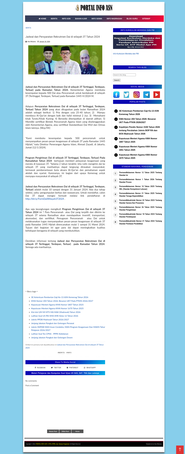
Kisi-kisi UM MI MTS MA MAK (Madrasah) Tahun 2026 (55, 312)
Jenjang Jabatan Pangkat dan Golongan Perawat (52, 323)
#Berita (61, 353)
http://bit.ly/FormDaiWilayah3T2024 (44, 198)
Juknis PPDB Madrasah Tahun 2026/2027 (50, 319)
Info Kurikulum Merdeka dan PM (126, 54)
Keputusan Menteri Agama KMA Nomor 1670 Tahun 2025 (57, 308)
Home (77, 431)
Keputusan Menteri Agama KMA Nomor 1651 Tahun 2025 (138, 148)
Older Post (65, 431)
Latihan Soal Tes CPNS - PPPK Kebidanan (49, 334)
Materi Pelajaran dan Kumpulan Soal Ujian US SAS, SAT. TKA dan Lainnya (65, 373)
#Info (68, 353)
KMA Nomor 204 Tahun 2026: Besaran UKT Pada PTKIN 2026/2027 (62, 301)
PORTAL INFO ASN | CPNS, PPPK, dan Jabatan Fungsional (52, 444)
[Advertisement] (65, 272)
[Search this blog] (124, 74)
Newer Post (53, 431)
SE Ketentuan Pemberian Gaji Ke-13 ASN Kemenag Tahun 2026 (59, 297)
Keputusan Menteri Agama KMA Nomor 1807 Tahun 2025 (57, 304)
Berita (28, 28)
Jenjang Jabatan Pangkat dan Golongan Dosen (52, 337)
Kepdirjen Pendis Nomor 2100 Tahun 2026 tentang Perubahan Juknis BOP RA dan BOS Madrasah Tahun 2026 (139, 130)
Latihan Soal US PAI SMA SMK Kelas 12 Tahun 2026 (54, 316)
